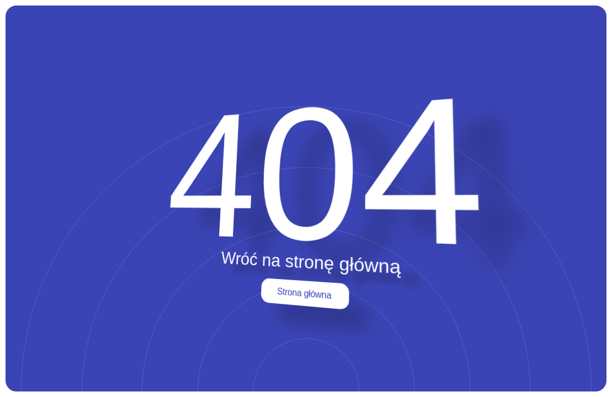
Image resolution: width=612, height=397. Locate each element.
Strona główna (304, 293)
